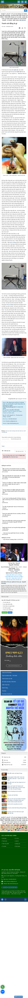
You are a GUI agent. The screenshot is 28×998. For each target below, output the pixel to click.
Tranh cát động (9, 304)
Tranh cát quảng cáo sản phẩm (14, 791)
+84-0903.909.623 (12, 418)
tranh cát (19, 71)
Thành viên (4, 841)
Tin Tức (17, 838)
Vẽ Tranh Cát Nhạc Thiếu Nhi (9, 681)
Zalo (2, 991)
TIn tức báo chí (6, 602)
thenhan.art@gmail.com (11, 421)
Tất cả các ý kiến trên (7, 610)
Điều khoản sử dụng (16, 893)
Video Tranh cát (5, 684)
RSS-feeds (17, 846)
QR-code (4, 887)
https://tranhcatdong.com (9, 407)
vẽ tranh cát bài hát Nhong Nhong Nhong (16, 807)
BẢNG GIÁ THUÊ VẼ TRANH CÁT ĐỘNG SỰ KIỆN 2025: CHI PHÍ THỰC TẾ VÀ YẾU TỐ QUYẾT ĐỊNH (16, 787)
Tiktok (16, 571)
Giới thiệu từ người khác (8, 606)
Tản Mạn (4, 690)
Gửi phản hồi (18, 997)
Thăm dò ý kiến (5, 843)
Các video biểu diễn (7, 604)
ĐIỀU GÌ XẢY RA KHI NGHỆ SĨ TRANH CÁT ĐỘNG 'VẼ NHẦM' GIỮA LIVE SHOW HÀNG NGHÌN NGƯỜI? (16, 800)
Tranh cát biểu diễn (13, 175)
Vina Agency (20, 892)
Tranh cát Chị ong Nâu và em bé (14, 804)
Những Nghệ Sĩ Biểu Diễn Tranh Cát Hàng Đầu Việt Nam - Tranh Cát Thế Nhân (15, 778)
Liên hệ (16, 841)
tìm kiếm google (6, 608)
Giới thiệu (4, 838)
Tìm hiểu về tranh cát (7, 694)
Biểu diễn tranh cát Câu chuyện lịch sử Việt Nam (16, 783)
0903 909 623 (22, 20)
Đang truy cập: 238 (12, 887)
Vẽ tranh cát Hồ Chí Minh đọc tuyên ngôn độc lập (15, 812)
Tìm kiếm (4, 846)
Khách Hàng (5, 687)
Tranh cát (7, 132)
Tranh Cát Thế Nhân (6, 672)
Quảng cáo (17, 843)
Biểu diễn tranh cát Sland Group (14, 773)
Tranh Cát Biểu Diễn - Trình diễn (9, 675)
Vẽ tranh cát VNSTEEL (12, 795)
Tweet (3, 446)
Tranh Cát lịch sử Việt (7, 678)
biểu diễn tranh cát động (19, 357)
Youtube (12, 571)
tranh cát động (13, 242)
